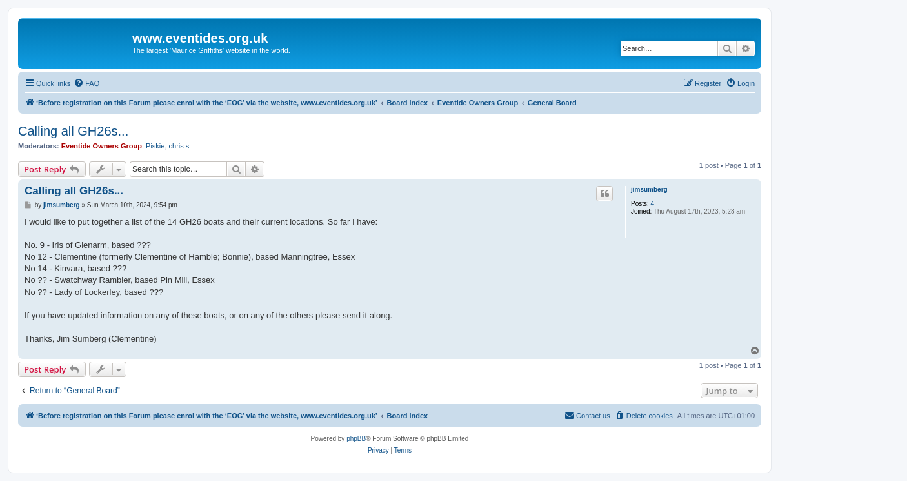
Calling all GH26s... (73, 131)
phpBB (356, 438)
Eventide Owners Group (101, 146)
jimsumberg (649, 189)
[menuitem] (86, 83)
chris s (179, 146)
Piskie (155, 146)
